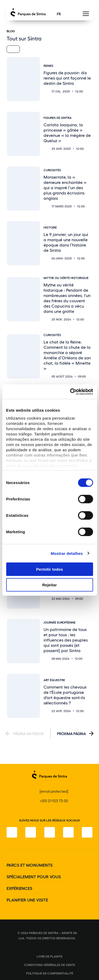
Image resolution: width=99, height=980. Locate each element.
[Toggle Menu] (85, 15)
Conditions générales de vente (49, 965)
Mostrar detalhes (67, 553)
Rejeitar (49, 585)
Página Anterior (28, 733)
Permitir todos (49, 569)
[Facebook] (12, 832)
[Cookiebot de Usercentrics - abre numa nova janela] (70, 391)
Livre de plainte (49, 956)
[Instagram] (30, 832)
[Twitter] (49, 832)
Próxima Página (71, 733)
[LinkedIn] (87, 832)
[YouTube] (68, 832)
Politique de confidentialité (49, 973)
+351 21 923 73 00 (54, 800)
